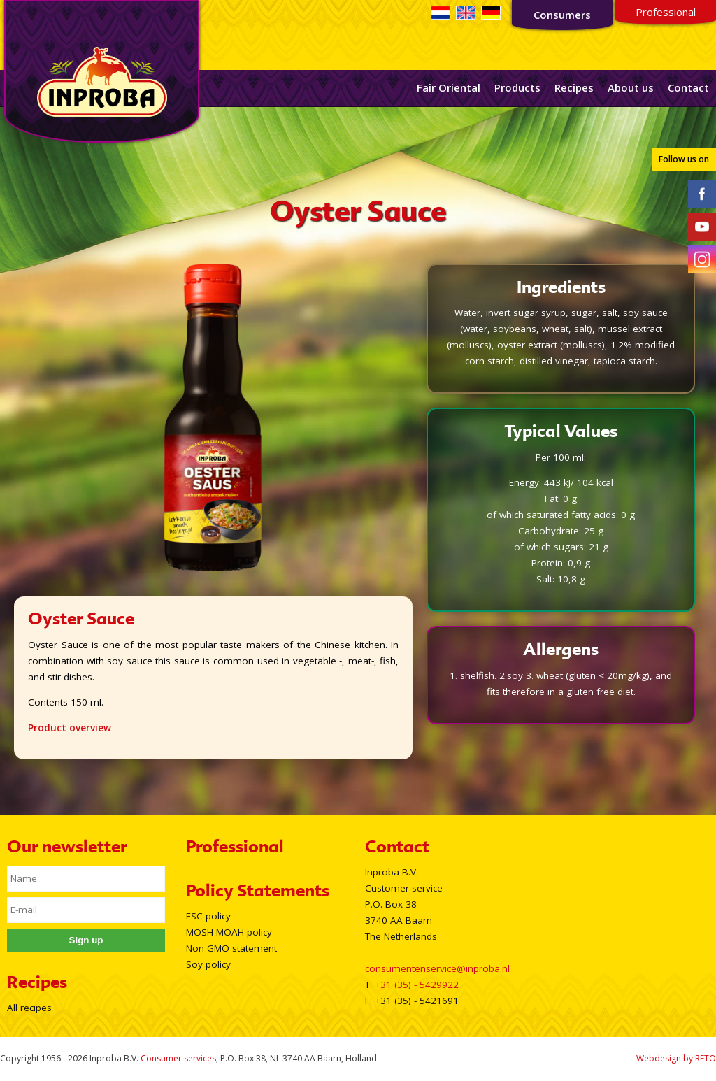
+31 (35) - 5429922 (417, 984)
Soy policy (208, 964)
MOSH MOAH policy (229, 932)
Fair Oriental (448, 87)
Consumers (562, 15)
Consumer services (178, 1058)
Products (517, 87)
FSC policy (208, 916)
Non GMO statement (231, 948)
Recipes (574, 87)
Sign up (86, 940)
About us (631, 87)
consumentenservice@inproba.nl (437, 968)
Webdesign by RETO (676, 1058)
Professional (666, 12)
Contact (688, 87)
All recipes (29, 1007)
